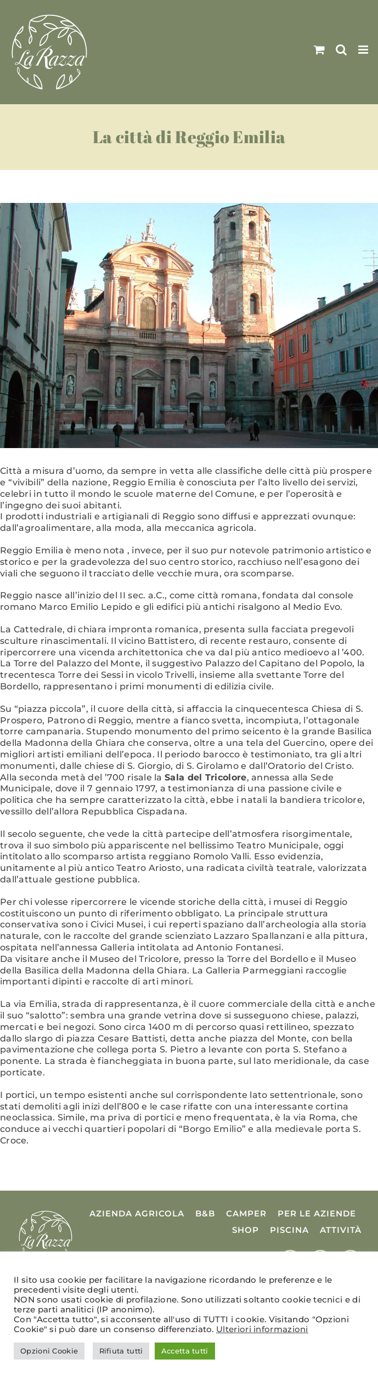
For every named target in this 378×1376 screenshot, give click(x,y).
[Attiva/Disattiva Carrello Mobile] (319, 49)
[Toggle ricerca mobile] (341, 49)
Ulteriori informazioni (262, 1329)
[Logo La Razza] (45, 1212)
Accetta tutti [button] (184, 1350)
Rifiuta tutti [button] (121, 1350)
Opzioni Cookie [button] (49, 1350)
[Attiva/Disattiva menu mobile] (364, 49)
